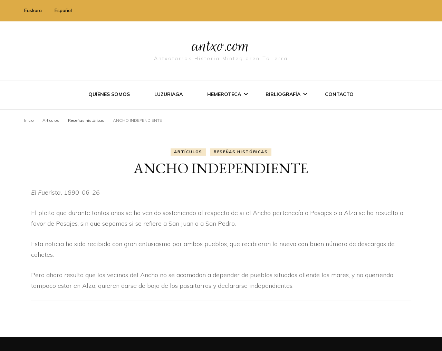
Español (63, 10)
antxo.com (221, 45)
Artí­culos (188, 151)
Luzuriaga (168, 94)
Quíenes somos (109, 94)
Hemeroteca (224, 94)
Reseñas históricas (241, 151)
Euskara (33, 10)
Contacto (339, 94)
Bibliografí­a (283, 94)
